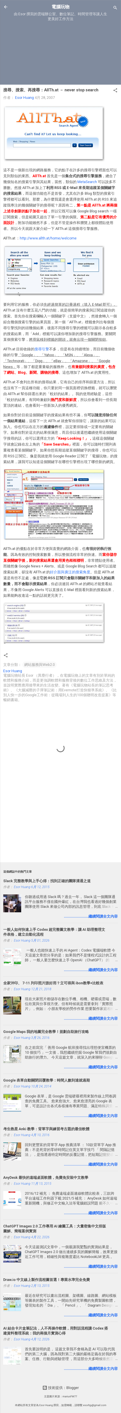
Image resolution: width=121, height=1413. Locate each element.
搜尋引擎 (41, 349)
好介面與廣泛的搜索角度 (70, 572)
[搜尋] (115, 8)
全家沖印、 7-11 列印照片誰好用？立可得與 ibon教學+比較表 (53, 983)
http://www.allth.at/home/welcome (48, 238)
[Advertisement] (60, 52)
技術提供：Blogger (60, 1388)
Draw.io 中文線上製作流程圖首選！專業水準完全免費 (46, 1279)
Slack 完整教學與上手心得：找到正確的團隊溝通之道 (47, 881)
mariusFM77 (70, 1396)
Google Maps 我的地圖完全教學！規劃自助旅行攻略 (46, 1031)
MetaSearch (87, 182)
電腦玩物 (60, 6)
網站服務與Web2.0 (39, 664)
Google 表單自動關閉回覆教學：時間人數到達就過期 (46, 1080)
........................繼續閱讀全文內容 (91, 916)
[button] (115, 91)
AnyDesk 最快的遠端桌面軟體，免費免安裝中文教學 (45, 1177)
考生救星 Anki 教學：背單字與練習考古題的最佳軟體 (46, 1129)
